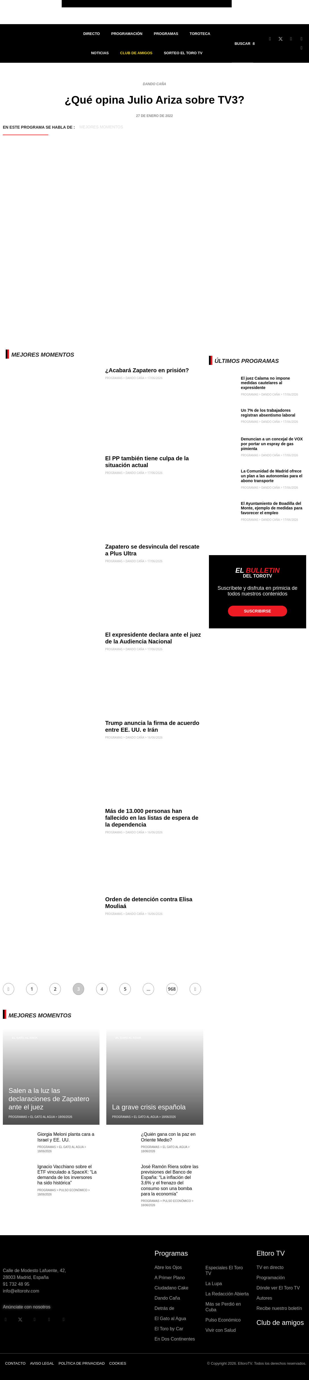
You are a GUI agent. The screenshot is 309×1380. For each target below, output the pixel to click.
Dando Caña (154, 84)
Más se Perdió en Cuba (223, 1307)
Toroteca (200, 34)
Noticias (100, 53)
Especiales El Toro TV (224, 1270)
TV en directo (269, 1267)
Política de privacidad (82, 1363)
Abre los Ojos (168, 1267)
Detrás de (164, 1308)
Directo (91, 34)
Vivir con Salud (221, 1330)
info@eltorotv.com (21, 1291)
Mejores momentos (101, 127)
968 (172, 989)
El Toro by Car (169, 1328)
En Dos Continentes (175, 1339)
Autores (264, 1298)
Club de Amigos (136, 53)
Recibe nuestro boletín (279, 1308)
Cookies (117, 1363)
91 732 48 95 (16, 1284)
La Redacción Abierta (227, 1293)
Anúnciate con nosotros (26, 1306)
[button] (246, 43)
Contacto (15, 1363)
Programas (166, 34)
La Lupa (214, 1283)
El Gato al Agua (25, 1037)
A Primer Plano (170, 1277)
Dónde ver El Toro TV (278, 1287)
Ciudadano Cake (171, 1287)
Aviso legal (42, 1363)
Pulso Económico (223, 1320)
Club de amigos (280, 1322)
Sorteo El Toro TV (183, 53)
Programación (126, 34)
